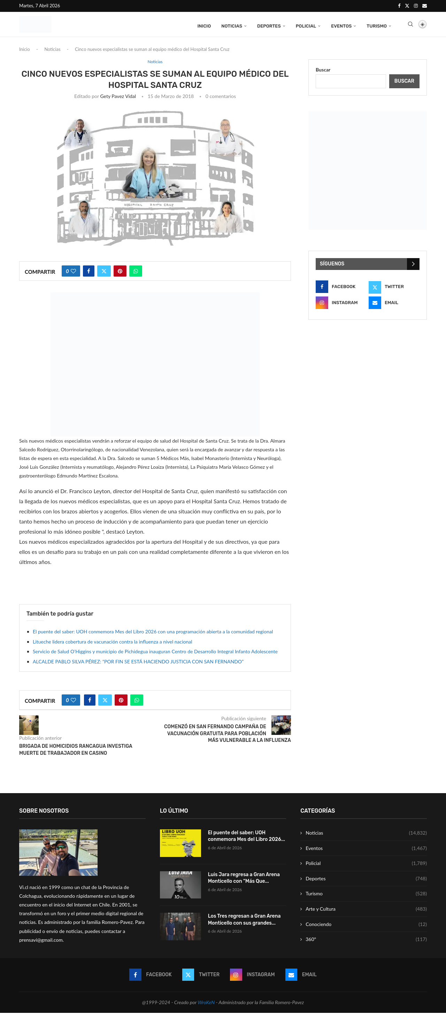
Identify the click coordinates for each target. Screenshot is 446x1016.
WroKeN (206, 1005)
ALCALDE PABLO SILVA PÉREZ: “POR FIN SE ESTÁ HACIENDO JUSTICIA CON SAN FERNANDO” (138, 665)
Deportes (269, 25)
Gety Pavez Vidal (118, 99)
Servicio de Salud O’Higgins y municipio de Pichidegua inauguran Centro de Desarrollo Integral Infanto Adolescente (155, 654)
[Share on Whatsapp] (135, 274)
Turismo (377, 25)
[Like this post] (73, 274)
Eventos (341, 25)
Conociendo (366, 927)
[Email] (424, 5)
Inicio (204, 25)
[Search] (410, 25)
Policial (306, 25)
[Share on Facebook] (88, 274)
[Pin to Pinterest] (120, 274)
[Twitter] (407, 5)
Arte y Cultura (366, 912)
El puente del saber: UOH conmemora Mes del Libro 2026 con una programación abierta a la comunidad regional (153, 635)
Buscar (323, 73)
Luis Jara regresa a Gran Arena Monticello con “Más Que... (244, 881)
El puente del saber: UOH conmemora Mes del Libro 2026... (246, 839)
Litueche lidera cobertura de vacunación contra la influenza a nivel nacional (112, 645)
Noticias (231, 25)
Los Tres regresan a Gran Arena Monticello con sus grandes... (244, 923)
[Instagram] (416, 5)
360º (366, 942)
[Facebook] (399, 5)
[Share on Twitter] (104, 274)
